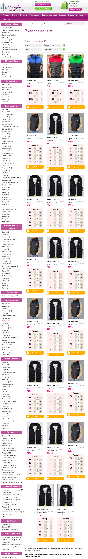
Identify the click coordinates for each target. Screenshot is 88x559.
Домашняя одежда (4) (9, 372)
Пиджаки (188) (6, 170)
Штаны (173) (6, 283)
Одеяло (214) (6, 492)
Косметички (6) (7, 443)
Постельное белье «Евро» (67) (11, 499)
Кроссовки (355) (7, 92)
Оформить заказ (75, 9)
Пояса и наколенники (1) (10, 455)
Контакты (6, 19)
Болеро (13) (6, 119)
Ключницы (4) (6, 446)
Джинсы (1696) (7, 129)
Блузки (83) (5, 232)
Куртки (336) (6, 136)
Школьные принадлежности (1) (12, 482)
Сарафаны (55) (6, 185)
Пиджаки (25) (6, 261)
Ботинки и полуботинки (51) (11, 30)
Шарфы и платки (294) (9, 209)
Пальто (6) (5, 288)
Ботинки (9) (5, 65)
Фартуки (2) (5, 202)
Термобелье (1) (7, 347)
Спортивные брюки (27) (10, 342)
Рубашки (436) (6, 175)
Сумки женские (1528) (9, 467)
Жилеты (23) (6, 321)
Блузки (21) (5, 365)
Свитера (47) (6, 340)
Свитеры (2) (6, 406)
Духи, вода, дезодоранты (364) (12, 539)
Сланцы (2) (5, 94)
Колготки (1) (6, 375)
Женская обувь (11, 24)
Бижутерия (11, 521)
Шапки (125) (6, 355)
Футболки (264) (7, 276)
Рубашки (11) (6, 399)
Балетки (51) (6, 32)
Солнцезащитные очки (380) (11, 475)
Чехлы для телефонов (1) (10, 477)
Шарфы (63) (6, 306)
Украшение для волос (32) (10, 529)
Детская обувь (11, 81)
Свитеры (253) (6, 180)
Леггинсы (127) (7, 156)
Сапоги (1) (5, 97)
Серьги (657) (6, 527)
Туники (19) (5, 271)
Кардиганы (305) (7, 141)
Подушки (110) (7, 507)
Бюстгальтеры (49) (8, 114)
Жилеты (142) (6, 131)
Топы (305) (5, 197)
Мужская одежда (11, 300)
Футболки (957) (7, 199)
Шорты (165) (6, 352)
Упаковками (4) (7, 221)
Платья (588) (6, 259)
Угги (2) (4, 74)
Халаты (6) (5, 278)
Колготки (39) (6, 146)
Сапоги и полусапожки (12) (11, 49)
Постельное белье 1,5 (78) (10, 495)
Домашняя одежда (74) (9, 239)
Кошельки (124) (7, 441)
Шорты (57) (5, 418)
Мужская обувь (11, 61)
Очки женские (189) (8, 448)
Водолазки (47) (7, 311)
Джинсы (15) (6, 318)
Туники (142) (6, 192)
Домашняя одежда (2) (9, 316)
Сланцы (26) (6, 45)
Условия (62, 15)
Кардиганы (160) (7, 244)
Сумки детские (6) (8, 472)
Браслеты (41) (6, 524)
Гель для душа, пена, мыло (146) (12, 537)
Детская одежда (11, 359)
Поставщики (35, 15)
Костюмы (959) (7, 251)
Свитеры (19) (6, 268)
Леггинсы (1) (6, 387)
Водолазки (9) (6, 367)
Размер (27, 49)
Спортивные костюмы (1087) (11, 178)
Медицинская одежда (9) (10, 296)
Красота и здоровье (11, 534)
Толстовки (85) (6, 273)
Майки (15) (5, 256)
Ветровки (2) (6, 313)
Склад (28, 83)
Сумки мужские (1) (8, 470)
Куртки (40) (5, 377)
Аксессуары (11, 432)
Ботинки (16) (6, 85)
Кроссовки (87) (7, 67)
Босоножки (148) (7, 28)
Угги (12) (5, 102)
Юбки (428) (5, 216)
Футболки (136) (7, 411)
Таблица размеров (49, 15)
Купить (35, 107)
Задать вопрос (43, 5)
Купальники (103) (7, 153)
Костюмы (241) (7, 328)
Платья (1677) (6, 165)
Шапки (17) (5, 413)
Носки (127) (6, 161)
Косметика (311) (7, 542)
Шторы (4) (5, 517)
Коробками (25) (7, 77)
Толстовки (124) (7, 409)
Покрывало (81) (7, 502)
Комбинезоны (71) (8, 148)
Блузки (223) (6, 112)
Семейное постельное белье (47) (13, 512)
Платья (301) (6, 394)
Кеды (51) (5, 37)
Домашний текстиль (11, 486)
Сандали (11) (6, 47)
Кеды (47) (5, 69)
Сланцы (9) (5, 72)
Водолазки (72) (7, 124)
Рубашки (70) (6, 335)
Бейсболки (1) (6, 122)
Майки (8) (5, 389)
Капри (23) (5, 143)
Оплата (71, 15)
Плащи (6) (5, 219)
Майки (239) (6, 158)
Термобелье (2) (7, 187)
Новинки (23, 15)
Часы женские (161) (8, 480)
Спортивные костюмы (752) (11, 338)
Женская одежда (11, 106)
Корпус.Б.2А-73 (31, 139)
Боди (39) (5, 109)
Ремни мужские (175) (9, 460)
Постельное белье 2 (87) (10, 497)
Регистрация (44, 1)
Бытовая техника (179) (9, 557)
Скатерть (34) (6, 514)
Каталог (15, 15)
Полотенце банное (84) (9, 504)
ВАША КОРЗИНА (74, 2)
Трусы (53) (5, 190)
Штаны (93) (5, 423)
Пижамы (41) (6, 396)
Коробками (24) (7, 57)
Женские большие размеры (11, 227)
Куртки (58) (5, 325)
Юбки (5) (5, 426)
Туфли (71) (5, 52)
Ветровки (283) (7, 168)
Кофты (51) (5, 379)
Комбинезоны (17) (8, 254)
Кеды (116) (5, 89)
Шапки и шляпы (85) (8, 207)
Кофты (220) (6, 246)
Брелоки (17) (6, 436)
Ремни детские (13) (8, 463)
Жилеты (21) (6, 242)
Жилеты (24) (6, 428)
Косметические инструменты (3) (12, 544)
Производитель (50, 49)
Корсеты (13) (6, 151)
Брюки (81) (5, 362)
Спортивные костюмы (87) (10, 401)
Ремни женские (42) (8, 458)
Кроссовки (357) (7, 40)
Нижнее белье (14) (8, 163)
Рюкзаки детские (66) (9, 465)
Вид (26, 45)
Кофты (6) (5, 323)
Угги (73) (5, 54)
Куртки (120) (6, 249)
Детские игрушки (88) (9, 438)
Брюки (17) (5, 308)
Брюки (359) (6, 117)
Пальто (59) (5, 173)
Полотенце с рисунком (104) (11, 509)
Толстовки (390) (7, 195)
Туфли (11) (5, 99)
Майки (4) (5, 330)
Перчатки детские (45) (9, 450)
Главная (6, 15)
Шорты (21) (5, 281)
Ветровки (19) (6, 370)
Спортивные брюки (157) (10, 182)
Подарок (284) (6, 453)
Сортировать (49, 45)
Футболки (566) (7, 350)
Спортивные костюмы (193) (11, 266)
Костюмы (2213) (7, 139)
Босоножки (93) (7, 87)
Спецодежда (11, 292)
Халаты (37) (6, 204)
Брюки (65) (5, 234)
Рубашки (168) (6, 263)
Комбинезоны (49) (8, 384)
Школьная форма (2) (8, 421)
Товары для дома (11, 554)
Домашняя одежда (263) (10, 126)
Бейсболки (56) (7, 304)
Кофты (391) (6, 134)
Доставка (80, 15)
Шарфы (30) (6, 416)
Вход (37, 1)
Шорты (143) (6, 212)
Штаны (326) (6, 214)
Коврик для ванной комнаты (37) (12, 490)
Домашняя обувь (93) (9, 35)
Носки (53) (5, 333)
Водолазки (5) (6, 237)
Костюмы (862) (7, 382)
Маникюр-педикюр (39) (9, 547)
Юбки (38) (5, 285)
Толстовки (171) (7, 345)
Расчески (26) (6, 549)
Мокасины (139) (7, 42)
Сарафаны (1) (6, 404)
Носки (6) (5, 392)
